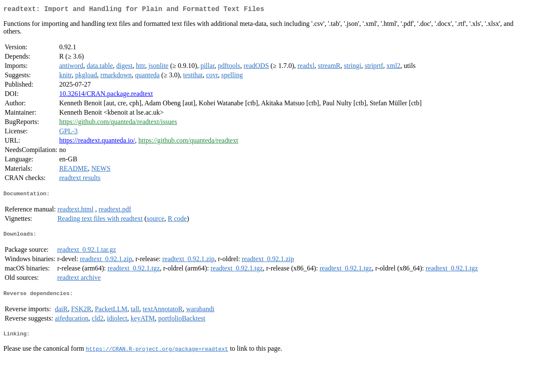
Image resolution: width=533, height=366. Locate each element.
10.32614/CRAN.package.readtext (106, 95)
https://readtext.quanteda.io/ (97, 142)
